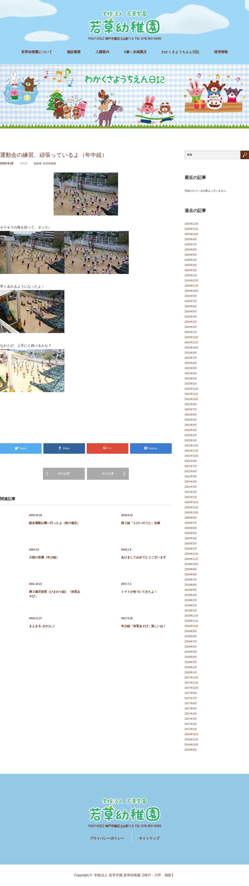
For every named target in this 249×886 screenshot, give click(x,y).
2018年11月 (191, 620)
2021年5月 (191, 476)
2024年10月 (191, 290)
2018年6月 (191, 646)
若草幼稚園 (49, 163)
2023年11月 (191, 342)
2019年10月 (191, 564)
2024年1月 (191, 332)
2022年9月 (191, 404)
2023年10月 (191, 347)
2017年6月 (191, 703)
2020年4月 (191, 538)
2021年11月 (191, 450)
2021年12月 (191, 445)
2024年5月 (191, 311)
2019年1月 (191, 610)
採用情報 (221, 52)
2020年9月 (191, 517)
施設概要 (74, 52)
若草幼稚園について (36, 52)
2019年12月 (191, 553)
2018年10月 (191, 626)
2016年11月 (191, 739)
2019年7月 (191, 579)
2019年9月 (191, 569)
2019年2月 (191, 605)
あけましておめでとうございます (143, 557)
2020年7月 (191, 522)
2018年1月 (191, 672)
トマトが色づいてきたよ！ (139, 591)
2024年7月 (191, 301)
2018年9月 (191, 631)
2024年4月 (191, 316)
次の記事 (108, 473)
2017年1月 (191, 729)
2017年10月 (191, 687)
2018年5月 (191, 651)
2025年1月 (191, 275)
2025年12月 (191, 223)
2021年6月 (191, 471)
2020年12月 (191, 502)
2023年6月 (191, 363)
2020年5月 (191, 533)
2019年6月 (191, 584)
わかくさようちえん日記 (180, 52)
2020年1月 (191, 548)
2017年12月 (191, 677)
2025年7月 (191, 244)
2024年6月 (191, 306)
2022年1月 (191, 440)
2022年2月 (191, 435)
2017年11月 (191, 682)
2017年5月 (191, 708)
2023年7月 (191, 357)
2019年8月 (191, 574)
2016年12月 (191, 734)
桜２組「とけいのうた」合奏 (140, 523)
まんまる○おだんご (42, 626)
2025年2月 (191, 270)
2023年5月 (191, 368)
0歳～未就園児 (135, 52)
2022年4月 (191, 424)
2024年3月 (191, 321)
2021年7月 (191, 466)
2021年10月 (191, 455)
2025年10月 (191, 234)
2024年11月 (191, 285)
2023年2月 (191, 383)
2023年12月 (191, 337)
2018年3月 (191, 662)
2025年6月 (191, 249)
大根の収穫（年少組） (44, 557)
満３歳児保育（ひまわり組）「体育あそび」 (54, 594)
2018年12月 (191, 615)
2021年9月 (191, 461)
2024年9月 (191, 296)
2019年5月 (191, 589)
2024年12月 (191, 280)
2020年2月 (191, 543)
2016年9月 (191, 749)
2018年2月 (191, 667)
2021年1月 (191, 497)
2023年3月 (191, 378)
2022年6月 (191, 414)
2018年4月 (191, 656)
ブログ (23, 163)
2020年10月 (191, 512)
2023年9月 (191, 352)
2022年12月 (191, 388)
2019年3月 (191, 600)
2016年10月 (191, 744)
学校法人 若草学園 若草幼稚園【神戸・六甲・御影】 (134, 875)
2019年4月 (191, 595)
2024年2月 (191, 326)
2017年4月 (191, 713)
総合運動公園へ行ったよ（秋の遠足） (54, 523)
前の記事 (64, 473)
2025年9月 (191, 239)
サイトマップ (149, 838)
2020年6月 (191, 528)
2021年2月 (191, 491)
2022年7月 (191, 409)
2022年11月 (191, 394)
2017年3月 (191, 718)
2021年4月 (191, 481)
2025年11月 (191, 229)
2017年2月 (191, 724)
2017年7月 (191, 698)
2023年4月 (191, 373)
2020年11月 (191, 507)
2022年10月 (191, 399)
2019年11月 (191, 559)
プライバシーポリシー (107, 838)
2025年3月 (191, 265)
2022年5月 (191, 419)
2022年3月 (191, 430)
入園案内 (102, 52)
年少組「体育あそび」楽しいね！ (143, 626)
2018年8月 (191, 636)
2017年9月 (191, 693)
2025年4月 (191, 259)
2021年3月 (191, 486)
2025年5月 (191, 254)
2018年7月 (191, 641)
